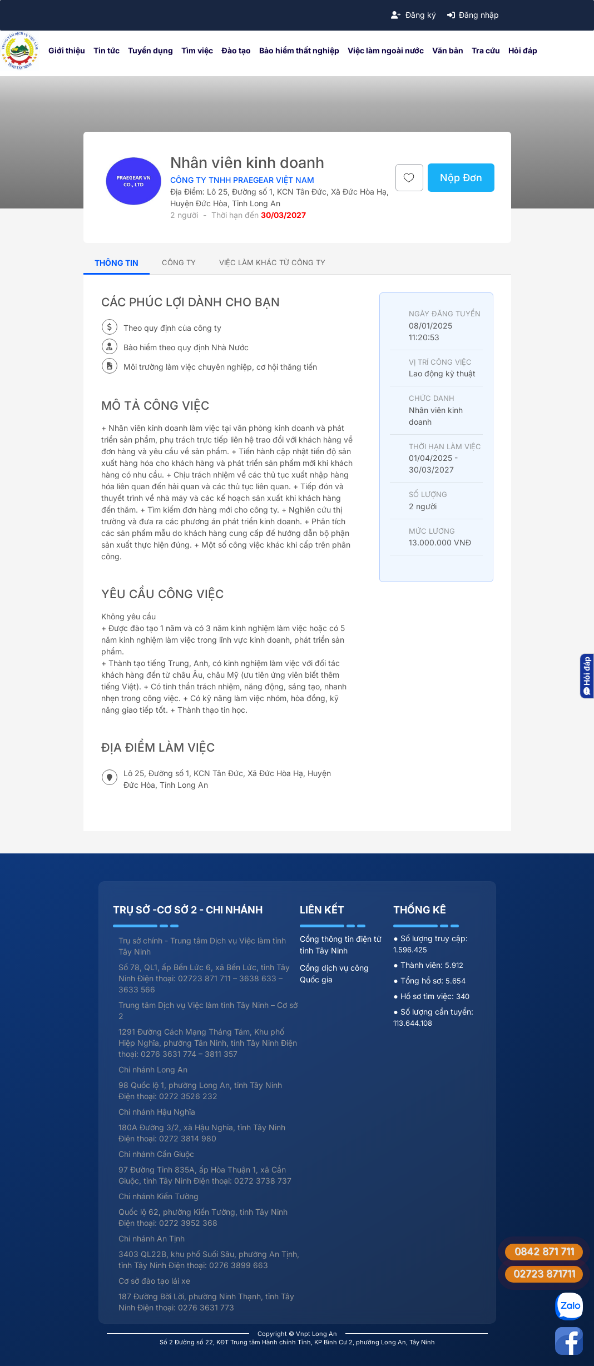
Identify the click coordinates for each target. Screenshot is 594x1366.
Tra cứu (486, 50)
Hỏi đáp (522, 50)
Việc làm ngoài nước (386, 50)
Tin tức (106, 50)
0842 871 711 (544, 1251)
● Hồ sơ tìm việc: (424, 996)
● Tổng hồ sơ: (419, 980)
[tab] (179, 262)
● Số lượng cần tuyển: (433, 1011)
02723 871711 (544, 1273)
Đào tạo (236, 50)
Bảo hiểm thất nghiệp (299, 50)
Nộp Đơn (461, 177)
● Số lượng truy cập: (430, 938)
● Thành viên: (418, 965)
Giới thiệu (66, 50)
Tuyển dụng (150, 50)
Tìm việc (197, 50)
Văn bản (447, 50)
